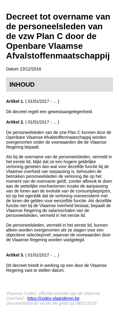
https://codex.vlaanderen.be (53, 298)
